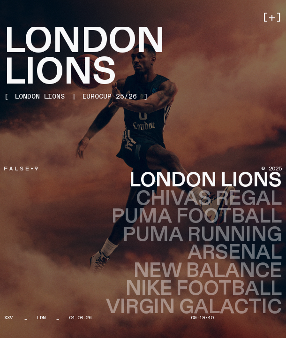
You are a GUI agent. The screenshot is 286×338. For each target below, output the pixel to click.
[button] (271, 18)
